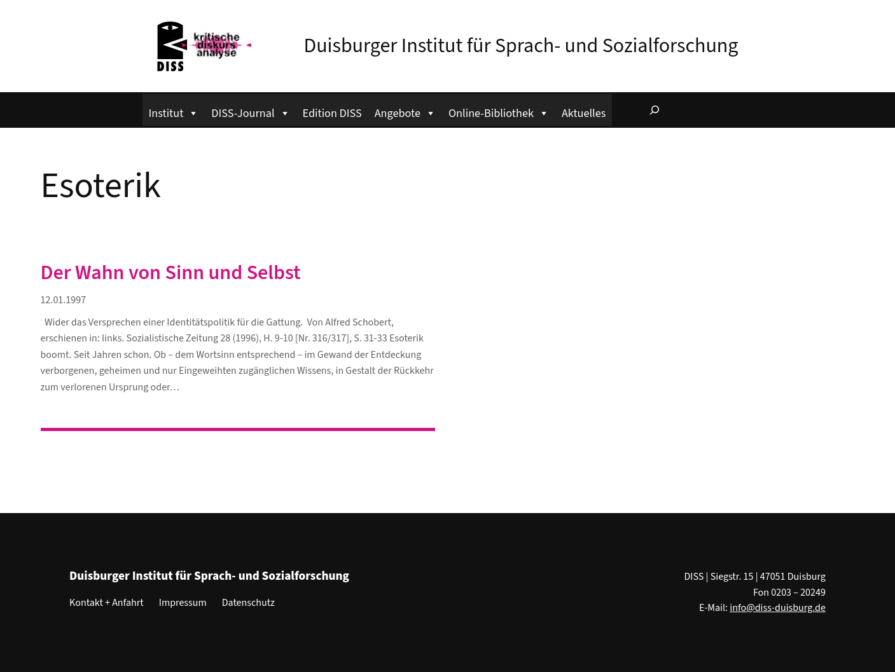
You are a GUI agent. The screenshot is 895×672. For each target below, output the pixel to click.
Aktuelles (584, 113)
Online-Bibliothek (498, 111)
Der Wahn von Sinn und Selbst (171, 273)
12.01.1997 (64, 300)
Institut (174, 111)
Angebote (405, 111)
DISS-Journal (250, 111)
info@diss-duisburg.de (778, 608)
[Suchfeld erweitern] (654, 110)
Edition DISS (332, 113)
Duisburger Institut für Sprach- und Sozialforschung (521, 45)
